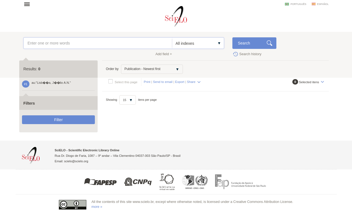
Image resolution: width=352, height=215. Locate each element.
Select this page (126, 82)
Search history (250, 54)
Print (147, 81)
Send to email (162, 81)
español (323, 4)
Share (191, 81)
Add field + (163, 54)
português (298, 4)
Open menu (28, 4)
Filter (58, 120)
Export (180, 81)
